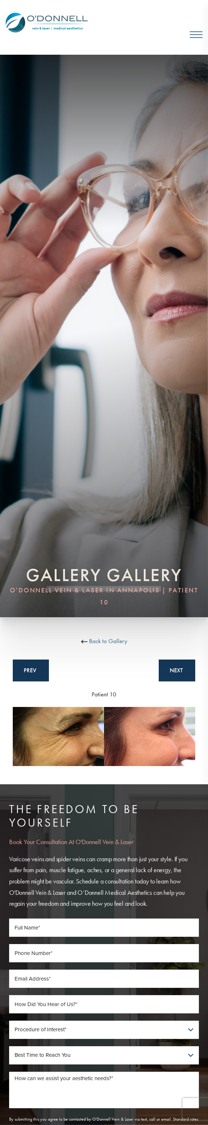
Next (177, 670)
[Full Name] (104, 928)
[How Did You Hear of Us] (104, 1004)
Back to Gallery (104, 641)
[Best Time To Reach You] (104, 1055)
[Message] (104, 1090)
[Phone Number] (104, 953)
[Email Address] (104, 979)
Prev (31, 670)
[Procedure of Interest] (104, 1030)
